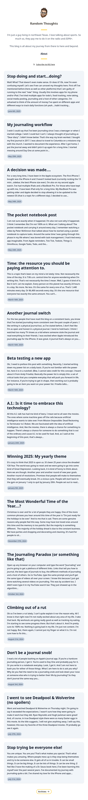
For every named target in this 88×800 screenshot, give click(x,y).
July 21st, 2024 (14, 779)
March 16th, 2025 (15, 299)
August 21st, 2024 (15, 639)
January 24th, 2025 (16, 443)
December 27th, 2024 (17, 541)
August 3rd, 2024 (15, 684)
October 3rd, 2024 (15, 594)
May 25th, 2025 (14, 156)
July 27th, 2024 (14, 734)
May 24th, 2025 (14, 201)
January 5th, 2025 (15, 488)
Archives (43, 791)
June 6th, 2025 (14, 111)
